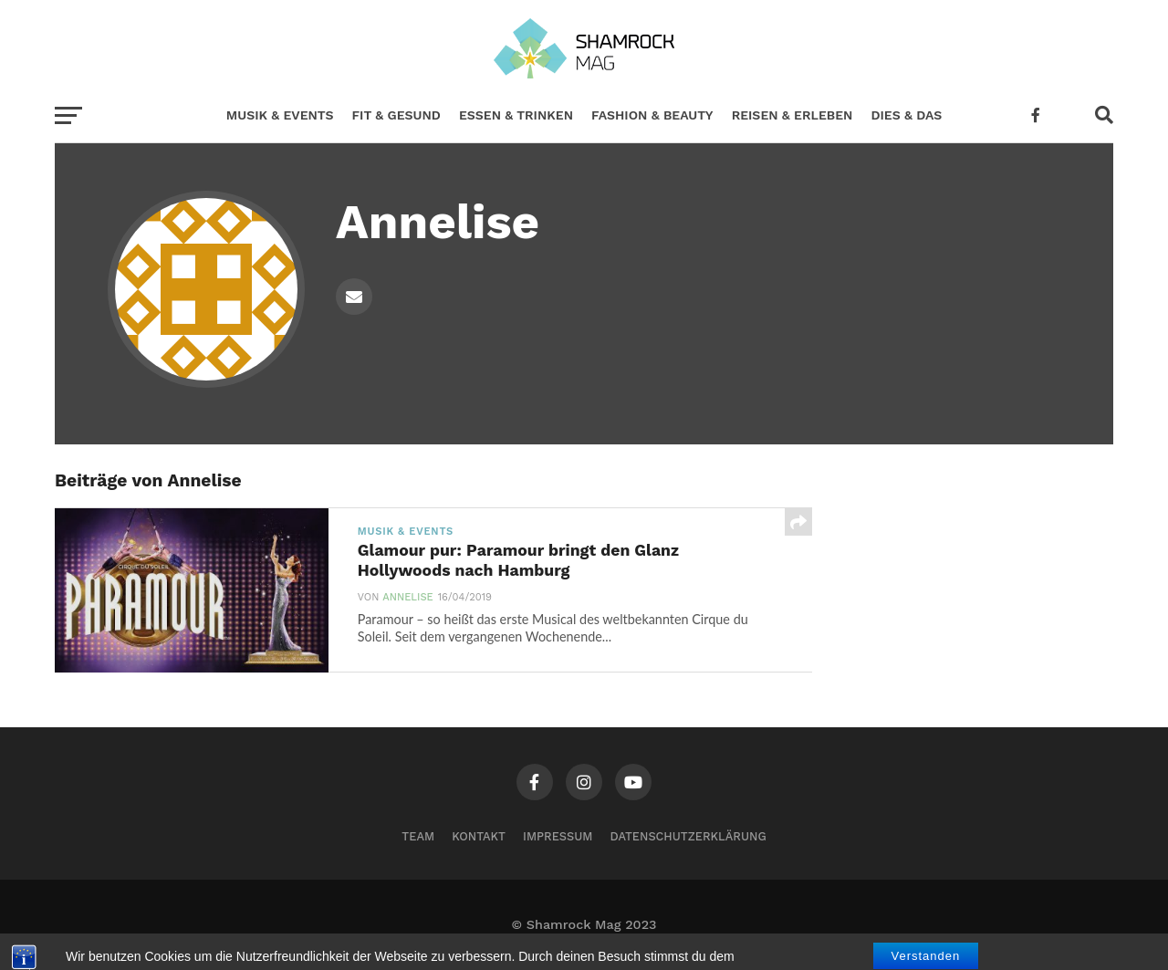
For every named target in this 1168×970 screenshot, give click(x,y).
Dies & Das (906, 115)
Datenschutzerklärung (688, 836)
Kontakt (479, 836)
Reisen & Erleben (792, 115)
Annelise (407, 597)
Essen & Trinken (516, 115)
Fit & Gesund (396, 115)
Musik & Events (280, 115)
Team (418, 836)
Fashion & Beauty (652, 115)
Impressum (557, 836)
